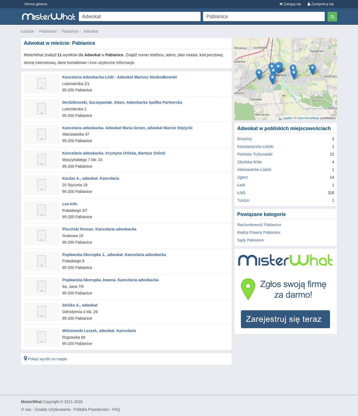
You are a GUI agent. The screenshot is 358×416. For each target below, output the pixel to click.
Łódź (241, 192)
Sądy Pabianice (250, 240)
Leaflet (287, 118)
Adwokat (90, 31)
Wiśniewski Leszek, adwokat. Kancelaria (99, 330)
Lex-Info (69, 204)
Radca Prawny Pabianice (258, 232)
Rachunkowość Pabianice (259, 225)
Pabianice (70, 31)
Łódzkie (27, 31)
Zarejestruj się (320, 4)
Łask (241, 185)
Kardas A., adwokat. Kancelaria (90, 178)
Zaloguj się (290, 4)
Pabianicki (48, 31)
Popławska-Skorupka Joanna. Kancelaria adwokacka (110, 280)
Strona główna (35, 4)
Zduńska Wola (249, 162)
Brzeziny (244, 139)
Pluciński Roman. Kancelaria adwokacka (99, 229)
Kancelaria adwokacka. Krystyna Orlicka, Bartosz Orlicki (113, 153)
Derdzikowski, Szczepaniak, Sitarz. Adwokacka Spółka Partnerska (122, 102)
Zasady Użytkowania (52, 409)
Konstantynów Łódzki (255, 146)
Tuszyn (243, 200)
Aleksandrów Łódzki (254, 169)
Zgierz (242, 177)
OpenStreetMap (308, 118)
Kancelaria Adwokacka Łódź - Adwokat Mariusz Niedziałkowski (119, 77)
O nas (26, 409)
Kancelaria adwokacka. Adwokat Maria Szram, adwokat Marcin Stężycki (127, 128)
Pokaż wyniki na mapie (45, 359)
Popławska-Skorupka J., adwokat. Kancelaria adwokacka (114, 254)
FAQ (116, 409)
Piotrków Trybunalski (254, 154)
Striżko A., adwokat (80, 305)
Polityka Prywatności (91, 409)
